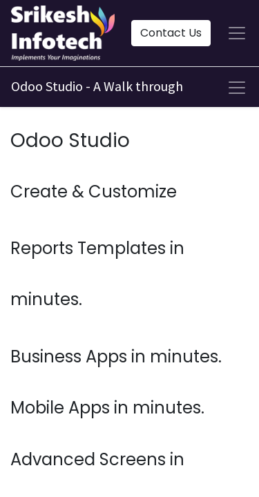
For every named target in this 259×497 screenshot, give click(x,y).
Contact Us (171, 33)
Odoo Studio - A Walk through (97, 86)
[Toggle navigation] (237, 87)
